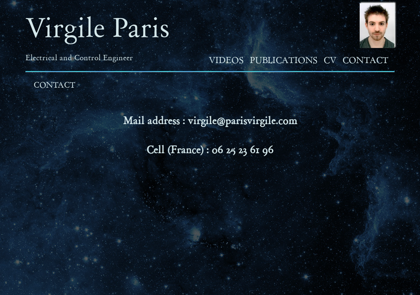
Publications (283, 60)
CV (330, 60)
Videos (226, 60)
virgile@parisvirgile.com (242, 120)
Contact (365, 60)
